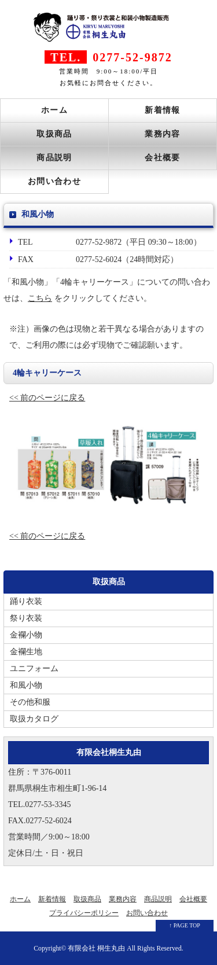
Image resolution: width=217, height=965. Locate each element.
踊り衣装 (26, 601)
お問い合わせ (54, 181)
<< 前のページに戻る (47, 397)
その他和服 (30, 702)
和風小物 (26, 685)
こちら (40, 298)
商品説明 (54, 157)
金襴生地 (26, 651)
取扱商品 (54, 134)
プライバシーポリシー (84, 913)
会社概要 (163, 157)
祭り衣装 (26, 618)
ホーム (54, 110)
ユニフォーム (34, 668)
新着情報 (163, 110)
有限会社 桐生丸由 (96, 948)
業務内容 (163, 134)
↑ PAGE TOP (184, 925)
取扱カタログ (34, 718)
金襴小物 (26, 635)
